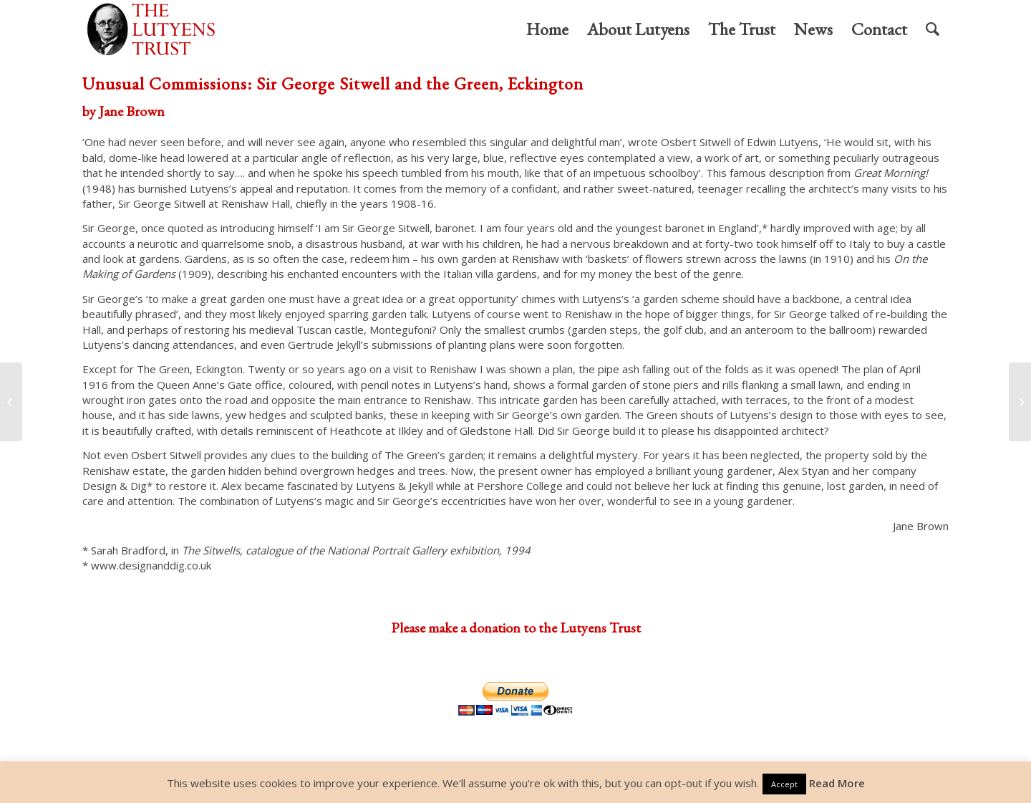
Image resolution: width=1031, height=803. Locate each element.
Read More (837, 783)
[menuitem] (547, 29)
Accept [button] (784, 784)
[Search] (932, 29)
